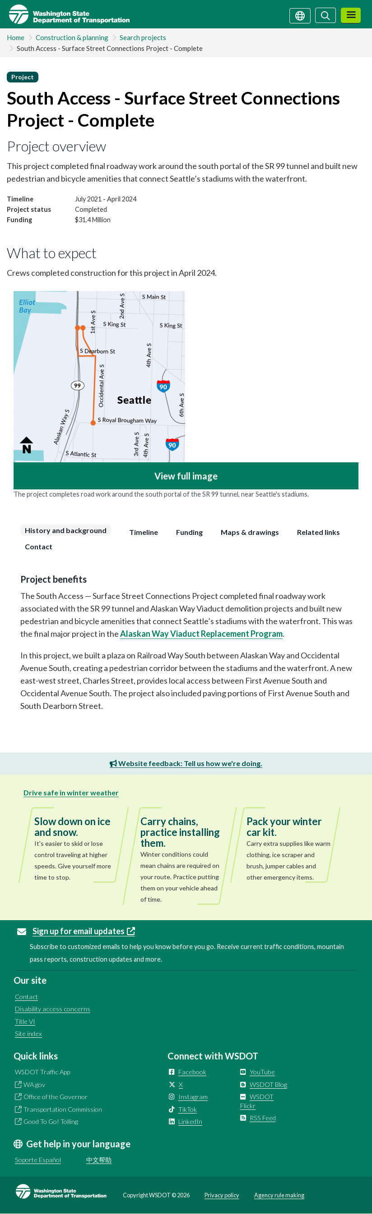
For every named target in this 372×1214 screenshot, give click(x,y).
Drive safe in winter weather (71, 792)
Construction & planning (72, 37)
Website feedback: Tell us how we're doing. (186, 763)
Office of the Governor (55, 1096)
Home (15, 37)
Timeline (143, 532)
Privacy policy (222, 1195)
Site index (28, 1033)
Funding (189, 532)
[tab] (68, 530)
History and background (66, 530)
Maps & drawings (250, 532)
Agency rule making (279, 1195)
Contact (38, 546)
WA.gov (34, 1084)
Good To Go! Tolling (50, 1121)
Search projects (143, 37)
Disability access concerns (52, 1009)
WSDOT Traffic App (42, 1072)
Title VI (25, 1021)
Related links (318, 532)
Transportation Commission (62, 1109)
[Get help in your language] (300, 15)
